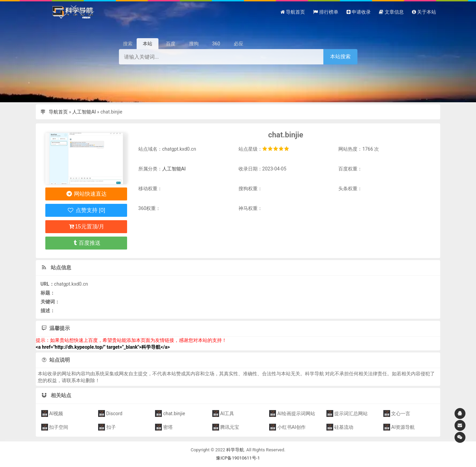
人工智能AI (84, 112)
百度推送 (86, 243)
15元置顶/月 (86, 226)
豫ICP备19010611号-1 (238, 458)
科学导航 (235, 449)
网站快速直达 (86, 194)
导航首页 (58, 112)
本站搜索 (340, 56)
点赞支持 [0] (86, 210)
